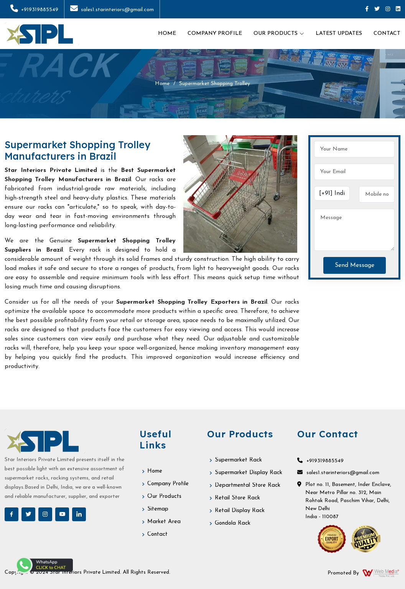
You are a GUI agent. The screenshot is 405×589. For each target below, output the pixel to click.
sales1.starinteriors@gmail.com (112, 10)
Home (167, 33)
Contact (387, 33)
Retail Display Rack (240, 511)
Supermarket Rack (238, 460)
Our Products (164, 496)
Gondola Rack (232, 523)
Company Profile (215, 33)
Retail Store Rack (237, 498)
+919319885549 (34, 10)
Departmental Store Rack (247, 485)
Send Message (354, 265)
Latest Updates (339, 33)
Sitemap (157, 509)
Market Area (164, 522)
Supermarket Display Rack (248, 473)
